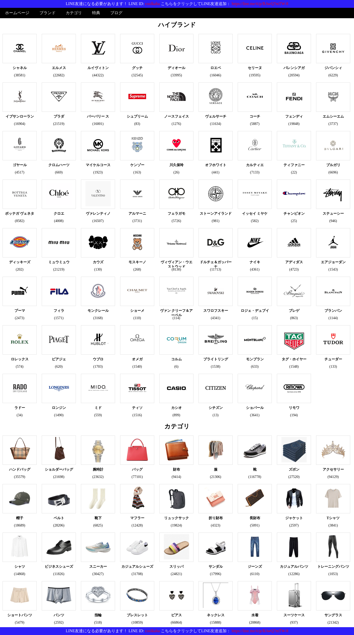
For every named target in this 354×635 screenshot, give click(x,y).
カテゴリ (74, 13)
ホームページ (17, 13)
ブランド (47, 13)
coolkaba (152, 4)
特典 (96, 13)
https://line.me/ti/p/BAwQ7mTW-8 (260, 4)
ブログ (116, 13)
